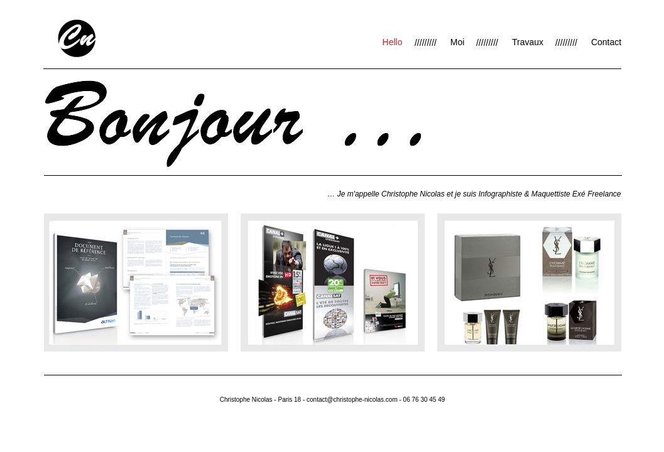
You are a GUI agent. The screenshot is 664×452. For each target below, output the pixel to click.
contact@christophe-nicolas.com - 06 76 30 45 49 (376, 399)
